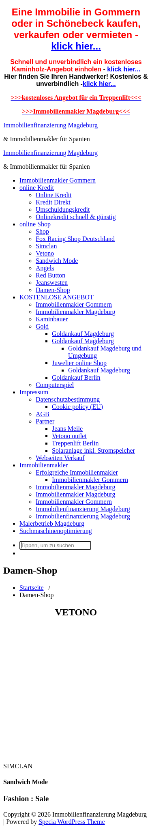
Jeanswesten (52, 282)
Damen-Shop (53, 289)
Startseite (31, 587)
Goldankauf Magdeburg (83, 333)
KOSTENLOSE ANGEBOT (56, 297)
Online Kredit (53, 194)
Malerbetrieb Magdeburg (51, 523)
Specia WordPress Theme (72, 821)
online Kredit (36, 187)
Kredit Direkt (53, 202)
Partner (45, 421)
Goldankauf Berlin (76, 377)
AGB (42, 414)
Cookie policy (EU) (77, 406)
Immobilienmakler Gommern (57, 180)
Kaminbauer (52, 319)
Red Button (50, 275)
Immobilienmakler (43, 465)
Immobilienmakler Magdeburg (76, 311)
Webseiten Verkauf (60, 457)
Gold (42, 326)
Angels (45, 267)
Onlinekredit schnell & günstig (76, 216)
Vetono (45, 253)
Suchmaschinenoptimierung (55, 530)
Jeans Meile (67, 428)
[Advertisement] (76, 690)
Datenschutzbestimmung (68, 399)
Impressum (33, 392)
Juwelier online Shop (79, 362)
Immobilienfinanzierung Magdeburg (50, 125)
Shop (42, 231)
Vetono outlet (69, 435)
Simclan (46, 246)
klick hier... (76, 46)
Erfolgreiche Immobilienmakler (77, 472)
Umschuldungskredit (63, 209)
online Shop (35, 224)
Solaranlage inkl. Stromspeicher (93, 450)
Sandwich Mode (57, 260)
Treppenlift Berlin (75, 443)
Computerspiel (55, 384)
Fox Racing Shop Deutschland (75, 238)
